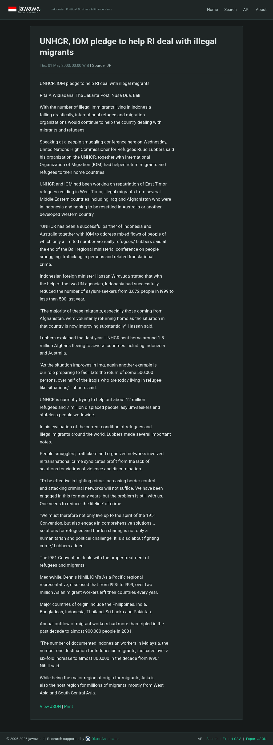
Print (68, 706)
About (261, 9)
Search (230, 9)
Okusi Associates (102, 738)
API (246, 9)
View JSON (50, 706)
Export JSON (256, 738)
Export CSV (232, 738)
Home (212, 9)
